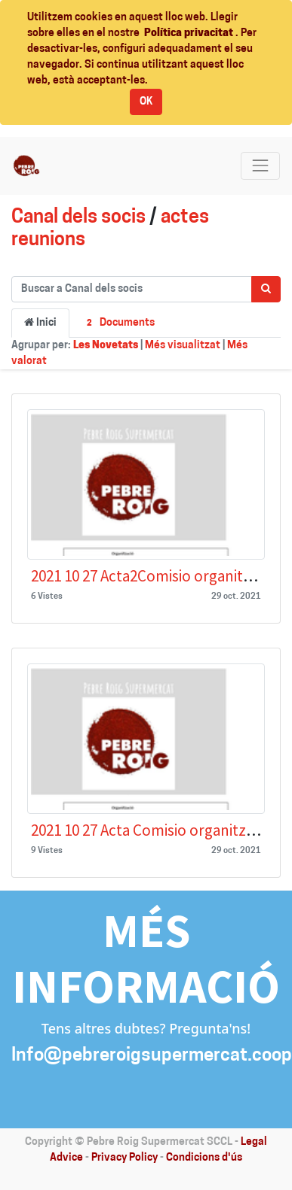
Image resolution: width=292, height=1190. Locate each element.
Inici (40, 323)
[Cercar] (266, 289)
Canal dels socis (78, 217)
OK (146, 102)
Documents (118, 323)
